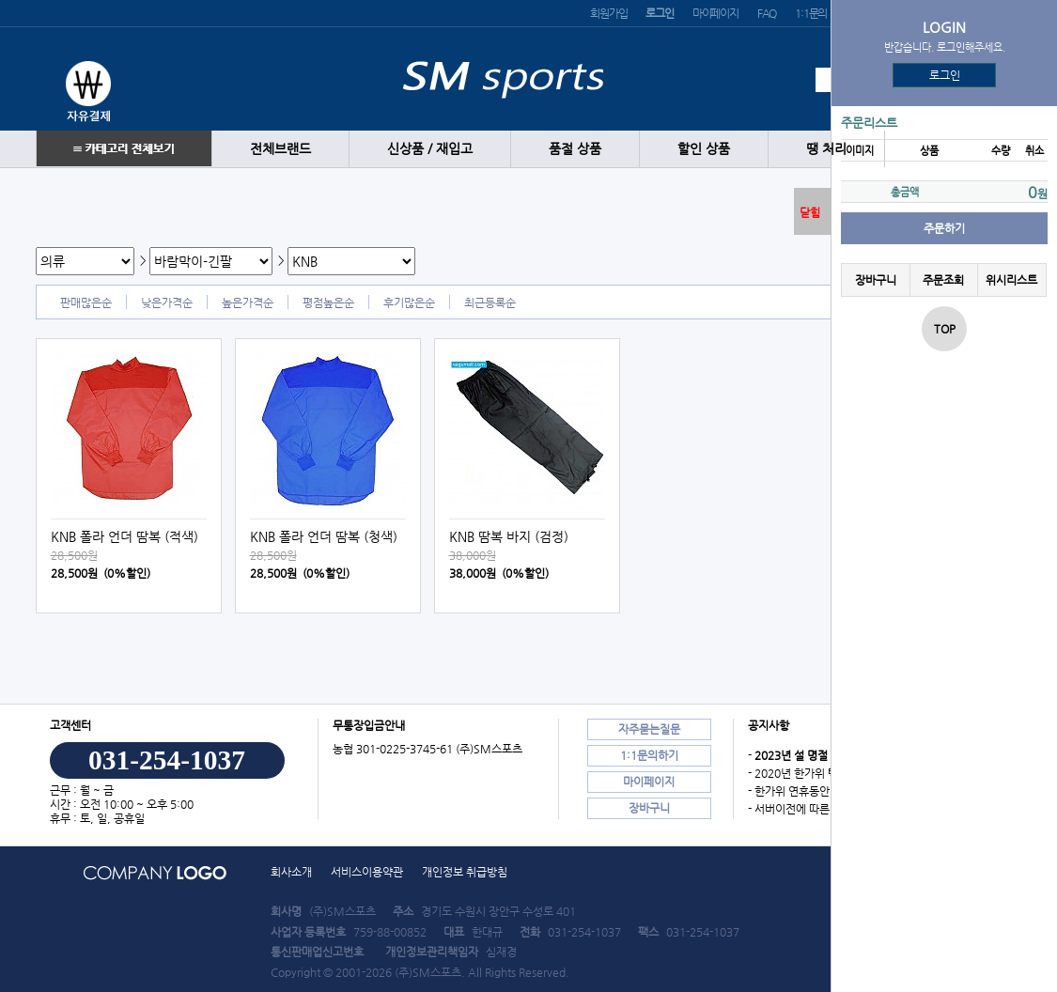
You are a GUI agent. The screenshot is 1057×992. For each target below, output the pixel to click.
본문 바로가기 (0, 0)
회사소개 (291, 871)
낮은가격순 (167, 302)
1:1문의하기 (649, 755)
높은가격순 (247, 302)
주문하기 (944, 228)
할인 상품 (703, 149)
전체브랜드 (280, 149)
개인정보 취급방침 (464, 871)
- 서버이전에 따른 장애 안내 (812, 808)
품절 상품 (575, 149)
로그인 (944, 75)
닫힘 (810, 212)
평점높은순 (328, 302)
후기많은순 (409, 302)
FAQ (766, 13)
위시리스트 (1011, 280)
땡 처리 (826, 149)
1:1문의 (811, 13)
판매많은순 (86, 302)
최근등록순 (490, 302)
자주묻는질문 (649, 729)
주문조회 (943, 280)
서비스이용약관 (367, 871)
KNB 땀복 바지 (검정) (508, 536)
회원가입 (608, 13)
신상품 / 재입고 (430, 149)
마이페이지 (715, 13)
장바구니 (875, 280)
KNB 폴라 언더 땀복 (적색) (124, 536)
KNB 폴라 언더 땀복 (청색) (323, 536)
